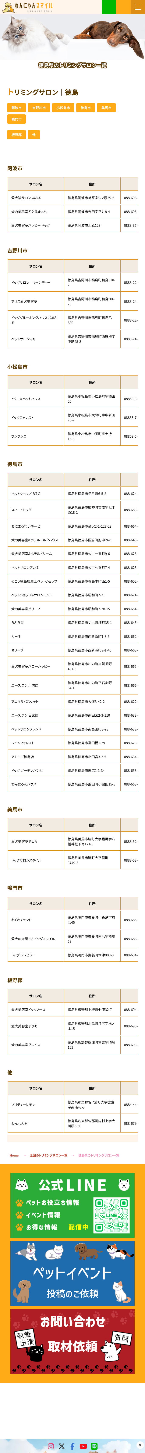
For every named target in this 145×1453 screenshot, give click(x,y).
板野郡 (16, 134)
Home (14, 1155)
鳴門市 (16, 119)
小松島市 (63, 107)
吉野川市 (39, 107)
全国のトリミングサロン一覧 (48, 1155)
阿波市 (16, 107)
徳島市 (86, 107)
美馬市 (106, 107)
